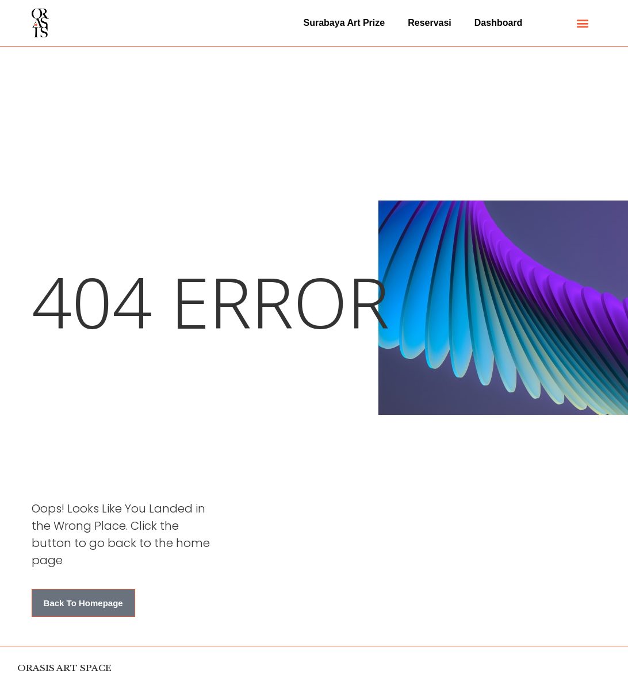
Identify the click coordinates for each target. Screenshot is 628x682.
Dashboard (498, 23)
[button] (582, 23)
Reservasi (429, 23)
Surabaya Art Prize (344, 23)
